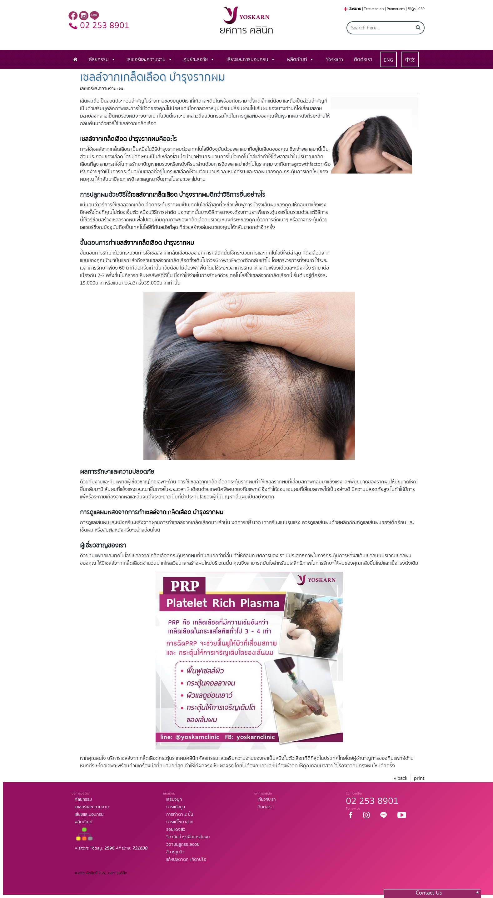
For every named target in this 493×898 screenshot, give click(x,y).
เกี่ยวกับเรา (266, 799)
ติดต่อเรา (363, 59)
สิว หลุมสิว (175, 852)
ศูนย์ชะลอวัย (195, 59)
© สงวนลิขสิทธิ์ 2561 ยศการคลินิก (101, 873)
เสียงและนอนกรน (89, 814)
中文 (410, 60)
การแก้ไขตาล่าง (179, 822)
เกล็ (183, 512)
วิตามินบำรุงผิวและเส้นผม (188, 837)
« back (400, 778)
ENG (388, 60)
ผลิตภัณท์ (297, 59)
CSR (421, 9)
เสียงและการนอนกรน (247, 59)
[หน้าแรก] (75, 59)
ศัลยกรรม (99, 59)
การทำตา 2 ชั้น (179, 814)
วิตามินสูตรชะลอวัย (182, 844)
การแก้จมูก (175, 807)
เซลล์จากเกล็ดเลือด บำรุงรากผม (170, 194)
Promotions (396, 9)
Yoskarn (334, 59)
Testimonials (374, 9)
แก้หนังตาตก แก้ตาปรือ (186, 859)
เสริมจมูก (174, 799)
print (419, 778)
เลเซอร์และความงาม (146, 59)
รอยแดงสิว (175, 829)
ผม (122, 88)
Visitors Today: (111, 848)
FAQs (412, 9)
